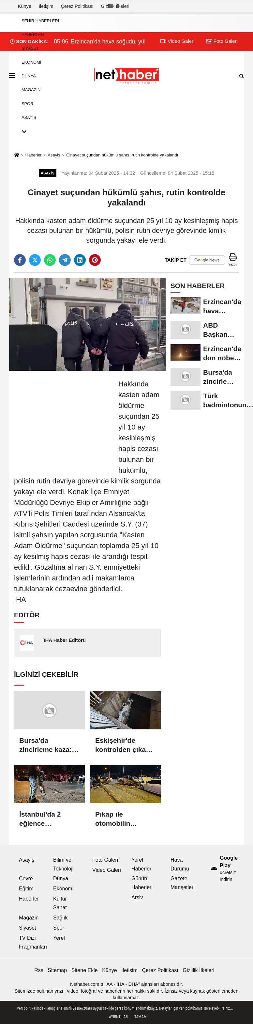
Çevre (26, 878)
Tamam (140, 1017)
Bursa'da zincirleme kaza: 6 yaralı (48, 745)
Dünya (29, 75)
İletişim (46, 6)
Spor (27, 103)
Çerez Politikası (77, 6)
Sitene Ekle (84, 970)
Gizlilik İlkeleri (115, 6)
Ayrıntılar (118, 1017)
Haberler (33, 34)
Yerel (59, 938)
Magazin (31, 89)
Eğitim (26, 888)
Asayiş (29, 117)
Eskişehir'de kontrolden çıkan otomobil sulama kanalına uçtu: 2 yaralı (122, 745)
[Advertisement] (63, 419)
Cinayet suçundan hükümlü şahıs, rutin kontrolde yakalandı (122, 155)
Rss (38, 970)
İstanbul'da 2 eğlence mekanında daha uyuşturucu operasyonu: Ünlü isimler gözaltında (48, 819)
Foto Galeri (105, 860)
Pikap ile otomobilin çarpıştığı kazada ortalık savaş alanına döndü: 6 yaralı (122, 819)
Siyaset (30, 48)
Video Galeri (106, 870)
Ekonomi (31, 61)
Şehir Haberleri (40, 20)
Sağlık (60, 917)
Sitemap (57, 970)
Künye (24, 6)
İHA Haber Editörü (65, 640)
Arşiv (137, 897)
